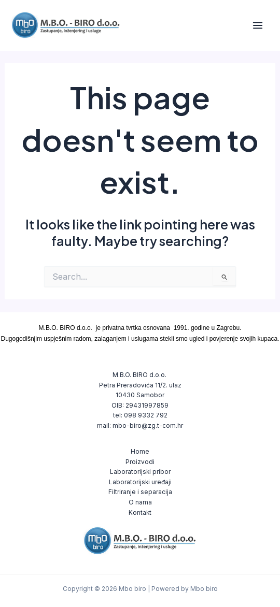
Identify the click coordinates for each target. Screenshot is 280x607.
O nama (140, 502)
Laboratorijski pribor (140, 471)
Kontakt (140, 512)
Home (140, 451)
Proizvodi (140, 462)
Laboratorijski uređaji (140, 482)
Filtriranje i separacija (140, 492)
